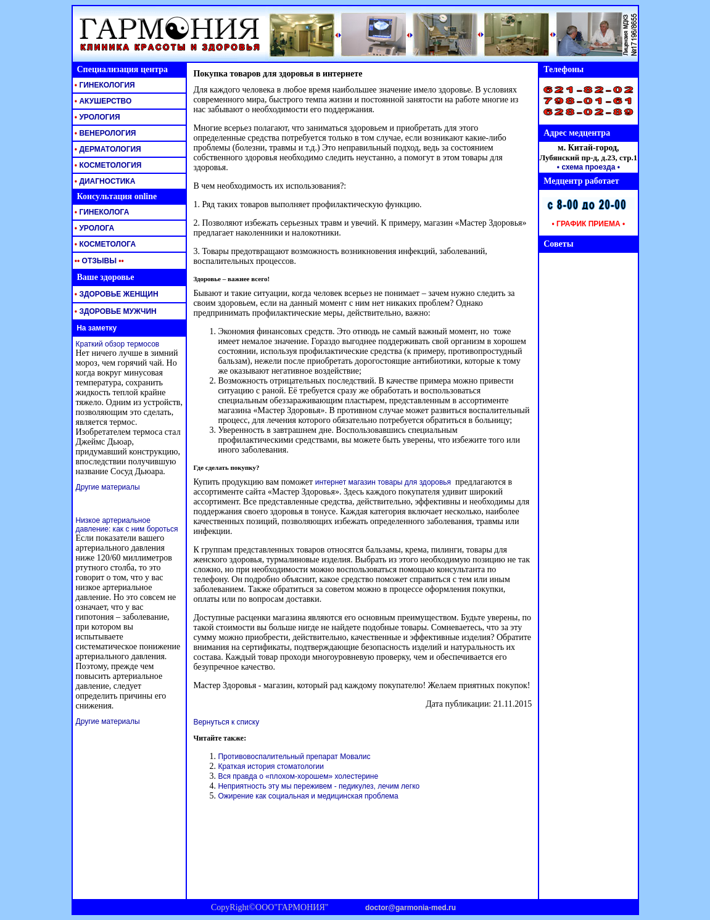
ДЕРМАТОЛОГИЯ (107, 149)
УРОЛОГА (94, 228)
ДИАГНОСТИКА (104, 181)
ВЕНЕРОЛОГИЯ (104, 133)
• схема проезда (586, 167)
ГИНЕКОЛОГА (101, 212)
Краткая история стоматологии (271, 766)
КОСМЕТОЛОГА (104, 244)
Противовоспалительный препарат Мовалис (294, 756)
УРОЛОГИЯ (96, 117)
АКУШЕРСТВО (102, 101)
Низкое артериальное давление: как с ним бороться (127, 524)
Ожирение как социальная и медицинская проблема (308, 796)
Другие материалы (108, 487)
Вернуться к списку (226, 722)
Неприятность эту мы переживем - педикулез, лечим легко (318, 786)
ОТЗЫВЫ (98, 261)
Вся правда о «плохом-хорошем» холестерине (298, 776)
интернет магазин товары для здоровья (383, 482)
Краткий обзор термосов (118, 344)
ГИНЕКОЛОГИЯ (104, 85)
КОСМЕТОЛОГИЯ (107, 165)
